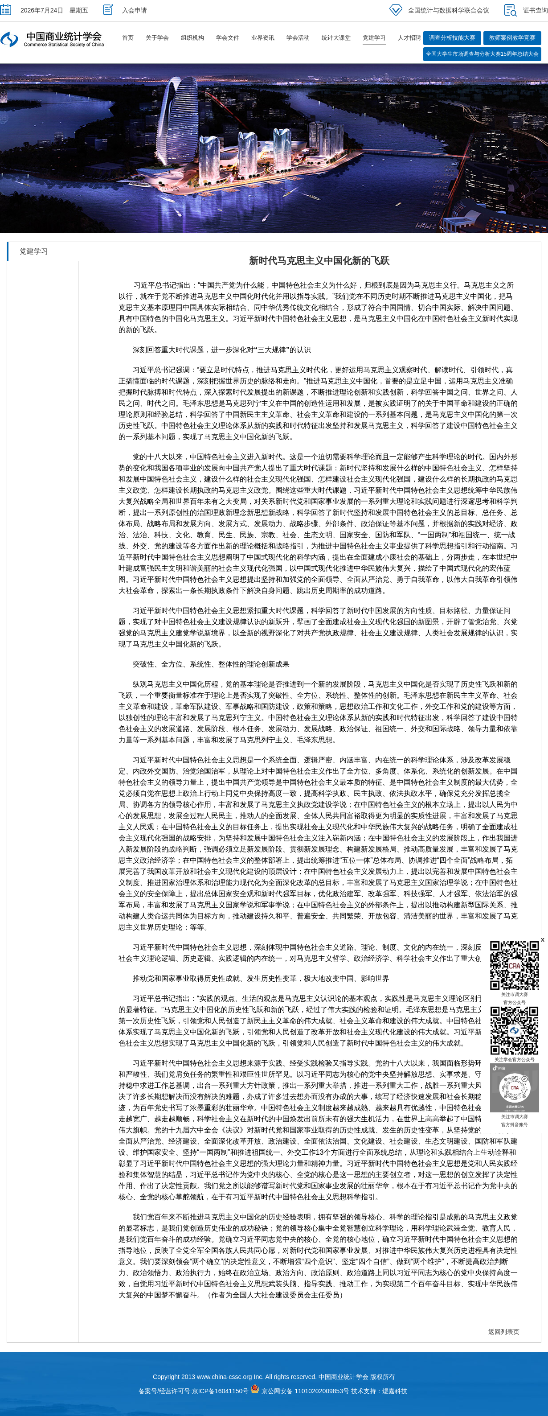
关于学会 (157, 37)
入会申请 (125, 10)
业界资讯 (262, 37)
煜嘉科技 (394, 1391)
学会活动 (298, 37)
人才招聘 (409, 37)
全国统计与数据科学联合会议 (439, 10)
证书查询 (526, 10)
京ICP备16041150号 (220, 1391)
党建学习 (374, 37)
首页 (128, 37)
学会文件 (227, 37)
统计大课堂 (336, 37)
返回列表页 (503, 1331)
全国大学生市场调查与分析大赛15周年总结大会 (482, 54)
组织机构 (192, 37)
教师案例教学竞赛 (512, 37)
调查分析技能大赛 (452, 37)
